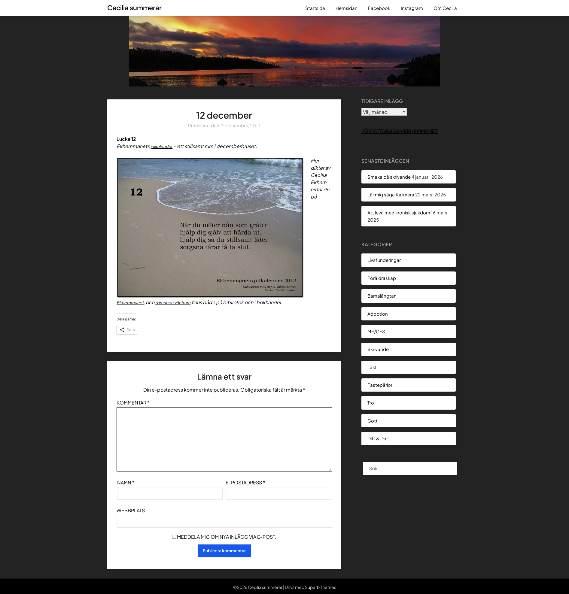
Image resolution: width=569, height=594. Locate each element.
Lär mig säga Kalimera (390, 194)
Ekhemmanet (132, 302)
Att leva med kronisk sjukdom (398, 212)
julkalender (163, 146)
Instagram (412, 8)
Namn (126, 482)
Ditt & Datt (378, 438)
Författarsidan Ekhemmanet (399, 131)
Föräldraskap (381, 278)
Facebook (379, 8)
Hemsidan (347, 8)
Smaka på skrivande (389, 177)
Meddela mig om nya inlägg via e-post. (226, 537)
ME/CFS (376, 331)
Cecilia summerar (134, 7)
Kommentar (133, 402)
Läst (372, 367)
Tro (370, 402)
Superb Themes (320, 587)
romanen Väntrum (179, 302)
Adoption (377, 314)
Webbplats (131, 510)
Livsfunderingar (384, 260)
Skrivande (378, 349)
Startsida (315, 8)
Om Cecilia (445, 8)
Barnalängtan (382, 296)
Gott (372, 420)
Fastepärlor (379, 385)
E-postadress (245, 482)
